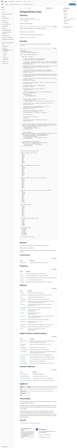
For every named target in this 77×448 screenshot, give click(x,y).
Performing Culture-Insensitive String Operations (31, 423)
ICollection (27, 37)
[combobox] (7, 9)
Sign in (74, 1)
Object (25, 31)
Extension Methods (67, 20)
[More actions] (56, 8)
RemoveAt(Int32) (23, 326)
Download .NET (72, 4)
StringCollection (23, 45)
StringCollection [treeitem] (6, 50)
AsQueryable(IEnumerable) (24, 376)
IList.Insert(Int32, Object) (24, 354)
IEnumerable (31, 37)
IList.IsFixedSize (22, 356)
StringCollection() (23, 262)
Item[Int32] (22, 279)
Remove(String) (22, 324)
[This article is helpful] (72, 27)
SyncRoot (21, 281)
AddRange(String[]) (23, 294)
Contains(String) (23, 299)
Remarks (65, 13)
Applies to (65, 21)
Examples (65, 11)
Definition (65, 10)
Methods (65, 17)
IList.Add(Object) (23, 347)
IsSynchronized (22, 277)
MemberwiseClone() (23, 321)
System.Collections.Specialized (29, 18)
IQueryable (45, 376)
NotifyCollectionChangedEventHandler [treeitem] (7, 43)
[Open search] (72, 1)
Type (31, 312)
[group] (38, 144)
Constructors (66, 14)
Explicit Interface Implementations (69, 18)
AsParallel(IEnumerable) (24, 374)
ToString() (21, 328)
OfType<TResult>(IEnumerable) (25, 380)
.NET (24, 8)
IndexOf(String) (22, 316)
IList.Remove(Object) (23, 363)
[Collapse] (13, 7)
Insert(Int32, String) (23, 319)
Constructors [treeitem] (5, 51)
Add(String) (22, 292)
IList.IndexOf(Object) (23, 351)
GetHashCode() (22, 309)
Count (21, 273)
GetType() (21, 312)
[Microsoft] (2, 1)
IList (35, 37)
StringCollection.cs (26, 20)
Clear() (21, 297)
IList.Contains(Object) (23, 349)
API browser (29, 8)
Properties (65, 15)
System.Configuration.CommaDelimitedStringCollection (33, 34)
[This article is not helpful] (73, 27)
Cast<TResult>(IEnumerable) (25, 378)
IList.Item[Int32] (23, 361)
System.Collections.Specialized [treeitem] (7, 14)
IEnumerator (35, 344)
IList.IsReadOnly (23, 358)
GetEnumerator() (23, 307)
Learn (21, 8)
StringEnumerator (34, 307)
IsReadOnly (22, 275)
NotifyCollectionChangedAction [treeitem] (7, 37)
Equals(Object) (22, 304)
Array (53, 341)
